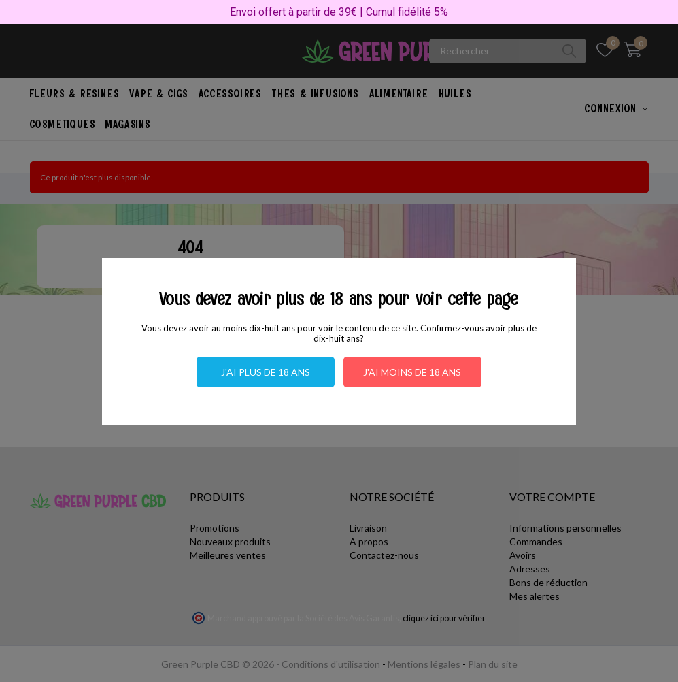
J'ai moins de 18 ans (412, 372)
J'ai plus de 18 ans (265, 372)
